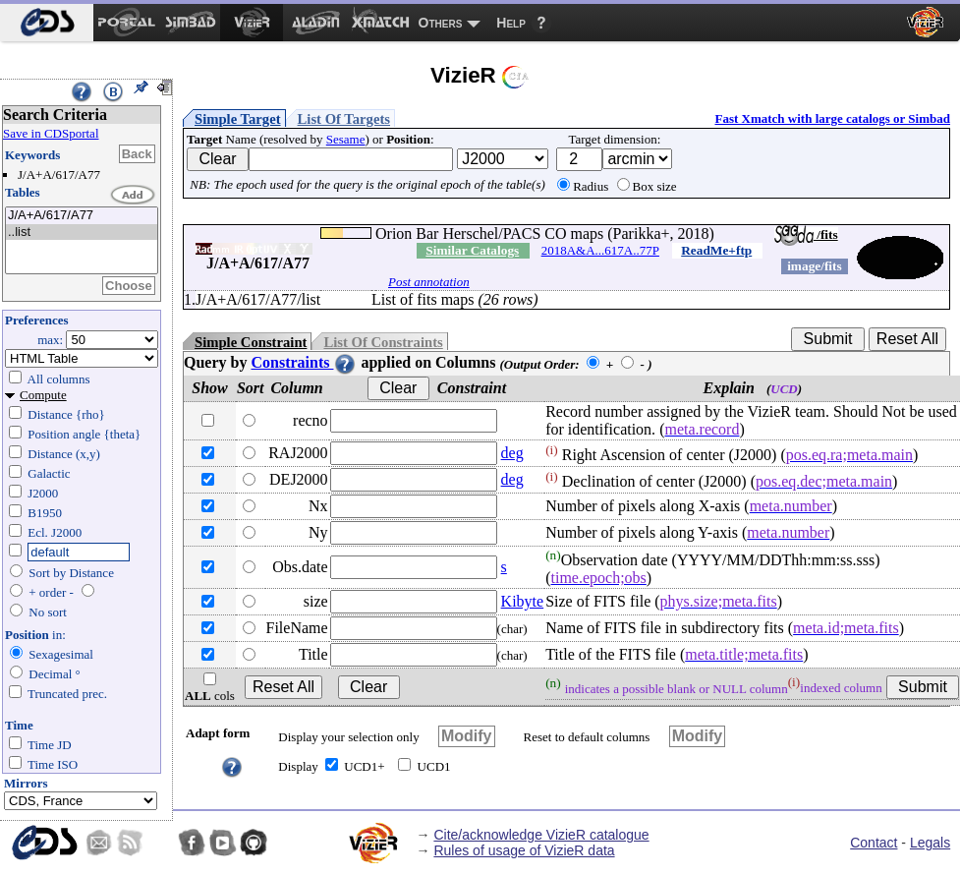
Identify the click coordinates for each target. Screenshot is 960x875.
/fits (806, 234)
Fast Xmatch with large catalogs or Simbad (832, 118)
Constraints (304, 362)
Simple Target (238, 119)
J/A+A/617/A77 (81, 215)
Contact (873, 842)
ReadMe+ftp (716, 250)
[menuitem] (46, 22)
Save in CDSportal (51, 133)
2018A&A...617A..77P (600, 250)
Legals (930, 842)
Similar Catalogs (472, 250)
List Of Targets (344, 119)
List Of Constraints (382, 342)
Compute (43, 394)
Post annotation (429, 281)
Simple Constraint (251, 342)
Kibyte (522, 601)
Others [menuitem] (441, 22)
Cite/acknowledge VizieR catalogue (541, 835)
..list (81, 232)
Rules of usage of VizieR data (523, 850)
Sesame (346, 139)
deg (512, 452)
